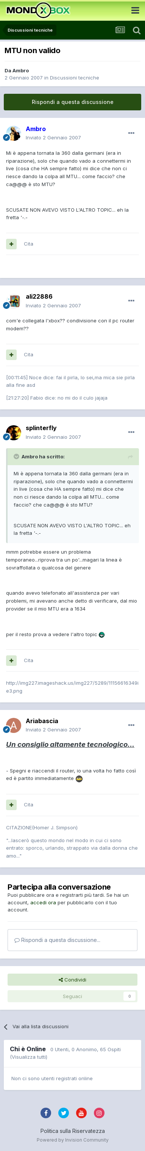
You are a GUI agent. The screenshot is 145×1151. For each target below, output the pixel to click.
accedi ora (43, 902)
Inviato (53, 137)
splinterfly (41, 428)
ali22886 (39, 296)
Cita (28, 244)
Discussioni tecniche (74, 78)
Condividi (72, 979)
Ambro (20, 70)
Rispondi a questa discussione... (57, 940)
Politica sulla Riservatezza (73, 1131)
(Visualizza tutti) (28, 1057)
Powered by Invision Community (73, 1140)
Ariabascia (42, 721)
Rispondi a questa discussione (73, 102)
